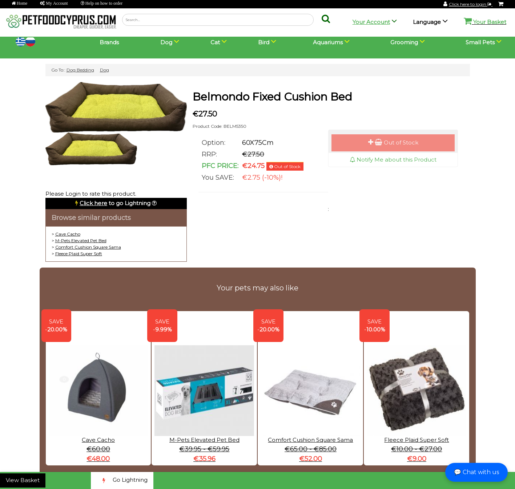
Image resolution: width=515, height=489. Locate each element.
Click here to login (470, 4)
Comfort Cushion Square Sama (88, 247)
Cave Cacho (67, 234)
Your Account (371, 22)
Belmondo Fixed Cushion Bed (272, 96)
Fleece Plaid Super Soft (78, 253)
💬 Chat (476, 472)
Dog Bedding (80, 70)
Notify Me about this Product (393, 159)
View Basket (23, 480)
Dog (104, 70)
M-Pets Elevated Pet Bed (80, 240)
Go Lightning (122, 480)
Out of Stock (393, 142)
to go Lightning (115, 203)
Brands (109, 42)
